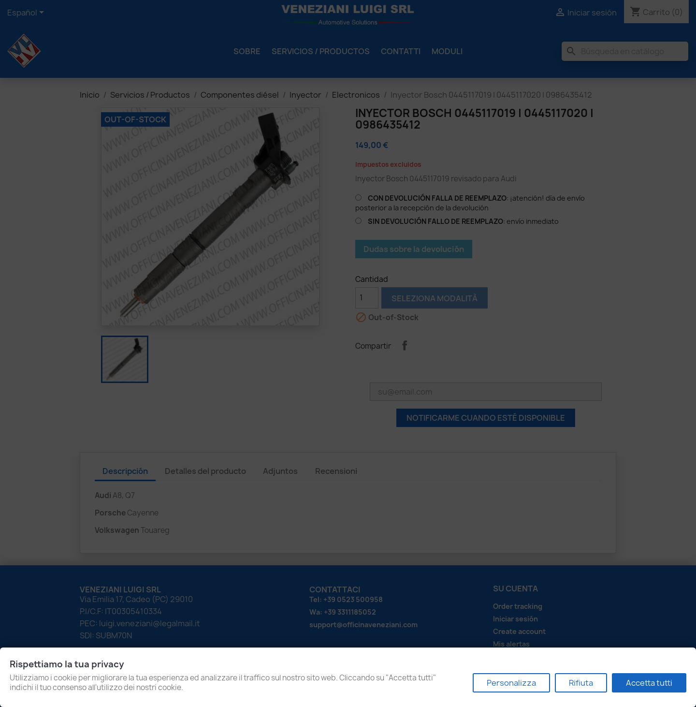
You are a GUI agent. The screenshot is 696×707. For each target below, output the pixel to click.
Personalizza (511, 683)
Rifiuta (581, 683)
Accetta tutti (649, 683)
